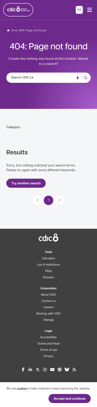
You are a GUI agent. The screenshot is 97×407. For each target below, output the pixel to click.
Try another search (26, 183)
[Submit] (85, 82)
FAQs (48, 271)
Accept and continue (70, 398)
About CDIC (48, 294)
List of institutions (48, 264)
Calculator (48, 258)
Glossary (48, 277)
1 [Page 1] (48, 200)
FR (79, 10)
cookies (22, 388)
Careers (48, 307)
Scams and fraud (48, 343)
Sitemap (48, 319)
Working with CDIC (48, 313)
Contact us (48, 300)
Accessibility (48, 337)
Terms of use (48, 349)
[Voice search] (77, 78)
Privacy (48, 356)
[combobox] (48, 78)
